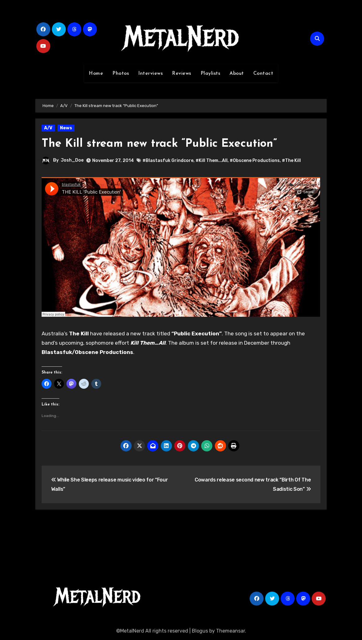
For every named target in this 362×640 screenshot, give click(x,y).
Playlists (210, 73)
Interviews (150, 73)
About (236, 73)
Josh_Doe (72, 160)
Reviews (181, 73)
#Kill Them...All (212, 160)
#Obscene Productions (255, 160)
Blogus (200, 631)
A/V (48, 128)
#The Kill (291, 160)
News (66, 128)
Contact (263, 73)
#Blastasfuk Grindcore (168, 160)
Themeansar (230, 631)
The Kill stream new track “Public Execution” (166, 144)
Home (96, 73)
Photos (120, 73)
